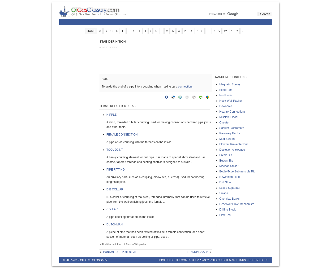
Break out (225, 155)
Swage (223, 193)
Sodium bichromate (231, 128)
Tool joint (115, 149)
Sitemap (229, 260)
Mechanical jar (229, 166)
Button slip (226, 160)
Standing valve (198, 251)
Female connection (122, 134)
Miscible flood (228, 117)
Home (162, 260)
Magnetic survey (230, 84)
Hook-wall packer (230, 100)
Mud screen (227, 139)
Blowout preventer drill (233, 144)
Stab (128, 244)
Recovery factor (229, 133)
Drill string (225, 182)
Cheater (224, 122)
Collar (112, 209)
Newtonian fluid (229, 177)
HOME (91, 31)
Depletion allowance (232, 149)
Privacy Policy (208, 260)
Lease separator (230, 187)
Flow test (225, 215)
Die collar (115, 189)
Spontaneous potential (119, 251)
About (173, 260)
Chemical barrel (229, 198)
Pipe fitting (116, 169)
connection (185, 86)
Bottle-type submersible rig (237, 171)
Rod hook (225, 95)
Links (242, 260)
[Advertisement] (78, 110)
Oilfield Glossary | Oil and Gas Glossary (98, 11)
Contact (187, 260)
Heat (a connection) (232, 111)
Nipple (112, 114)
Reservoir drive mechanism (236, 204)
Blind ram (225, 90)
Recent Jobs (258, 260)
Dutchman (115, 224)
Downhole (225, 106)
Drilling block (227, 209)
